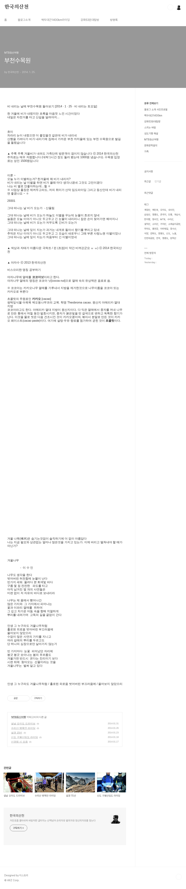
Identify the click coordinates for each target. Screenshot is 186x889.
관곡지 (163, 214)
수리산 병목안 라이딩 (23, 728)
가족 (146, 151)
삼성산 (147, 214)
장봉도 (161, 233)
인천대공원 (149, 238)
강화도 (153, 233)
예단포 (155, 209)
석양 (146, 233)
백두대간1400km (153, 115)
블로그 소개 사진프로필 (155, 109)
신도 (168, 233)
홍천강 (155, 228)
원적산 (173, 238)
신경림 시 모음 (19, 741)
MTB (162, 219)
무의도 (147, 228)
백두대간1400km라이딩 (55, 20)
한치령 (147, 219)
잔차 (158, 238)
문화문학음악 (150, 145)
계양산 (147, 209)
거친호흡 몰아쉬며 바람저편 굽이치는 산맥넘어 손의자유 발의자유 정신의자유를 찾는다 (53, 820)
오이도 (163, 209)
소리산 (155, 224)
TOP (179, 877)
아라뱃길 (164, 228)
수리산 (170, 219)
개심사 (177, 214)
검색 (170, 7)
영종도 (165, 238)
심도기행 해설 (151, 133)
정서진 (155, 219)
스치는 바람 (150, 127)
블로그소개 (24, 20)
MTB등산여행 (18, 717)
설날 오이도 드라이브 (23, 723)
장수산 (173, 228)
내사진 (171, 209)
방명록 (114, 20)
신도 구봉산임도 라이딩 (24, 737)
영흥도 (155, 214)
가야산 (163, 224)
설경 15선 (16, 732)
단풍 (170, 214)
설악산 (147, 224)
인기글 (158, 181)
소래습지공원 (174, 224)
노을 (174, 233)
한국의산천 (16, 7)
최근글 (147, 181)
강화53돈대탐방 (90, 20)
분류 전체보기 (151, 103)
